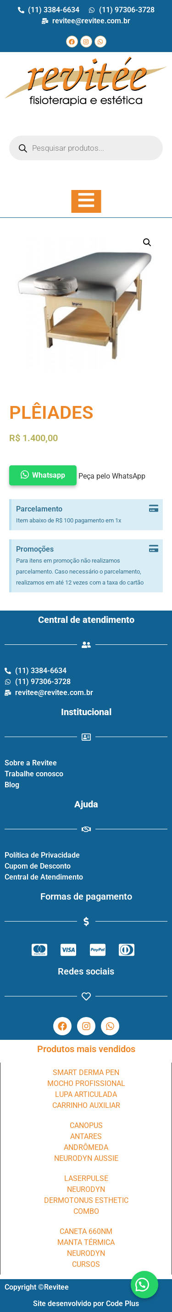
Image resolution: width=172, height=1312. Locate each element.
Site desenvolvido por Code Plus (86, 1303)
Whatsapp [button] (48, 475)
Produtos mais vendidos (86, 1048)
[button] (144, 1284)
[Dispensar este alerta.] (154, 509)
